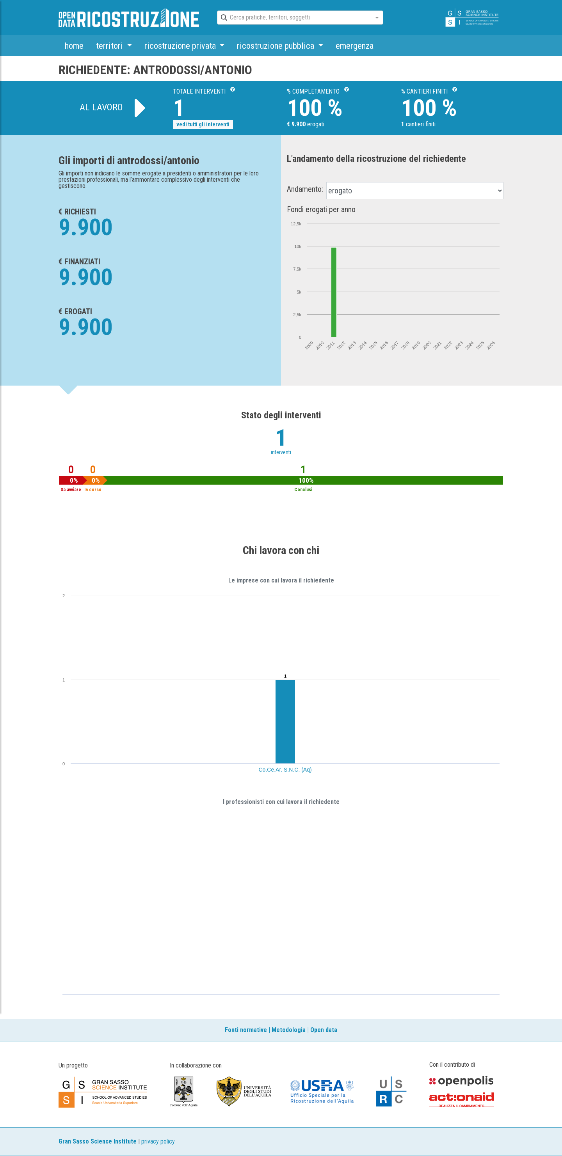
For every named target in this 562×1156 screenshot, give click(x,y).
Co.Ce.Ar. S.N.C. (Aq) (285, 770)
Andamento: (305, 189)
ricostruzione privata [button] (181, 46)
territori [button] (110, 46)
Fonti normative (246, 1030)
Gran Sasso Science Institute (98, 1141)
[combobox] (293, 18)
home (74, 46)
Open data (323, 1030)
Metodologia (289, 1030)
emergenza (354, 46)
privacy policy (158, 1141)
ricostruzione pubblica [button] (276, 46)
